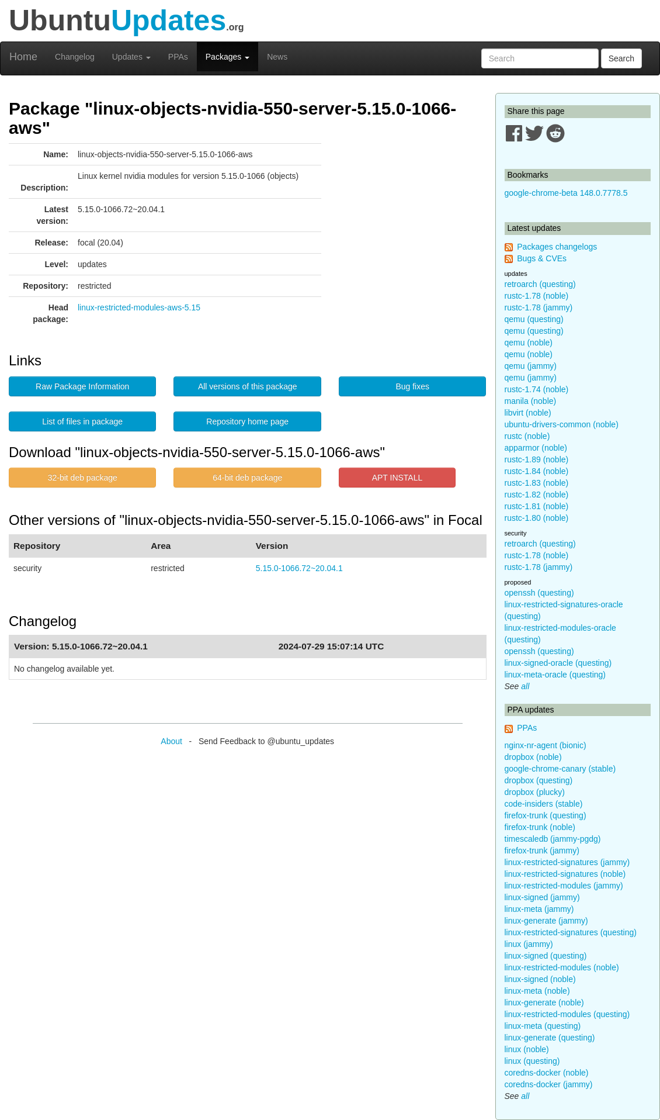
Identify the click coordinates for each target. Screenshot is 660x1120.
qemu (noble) (529, 342)
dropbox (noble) (533, 757)
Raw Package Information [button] (82, 386)
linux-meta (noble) (537, 990)
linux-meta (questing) (543, 1026)
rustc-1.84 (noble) (537, 471)
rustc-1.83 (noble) (537, 483)
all (525, 686)
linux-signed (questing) (546, 955)
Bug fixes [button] (412, 386)
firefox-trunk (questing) (545, 815)
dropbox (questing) (539, 780)
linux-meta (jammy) (539, 909)
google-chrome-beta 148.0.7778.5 (566, 193)
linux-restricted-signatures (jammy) (567, 862)
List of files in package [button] (82, 421)
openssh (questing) (539, 592)
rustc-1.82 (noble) (537, 494)
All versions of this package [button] (247, 386)
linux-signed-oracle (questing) (558, 663)
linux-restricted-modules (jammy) (564, 885)
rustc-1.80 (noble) (537, 518)
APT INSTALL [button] (397, 477)
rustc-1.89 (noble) (537, 459)
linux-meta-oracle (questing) (555, 674)
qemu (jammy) (531, 366)
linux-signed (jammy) (542, 897)
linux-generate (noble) (544, 1002)
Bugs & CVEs (542, 258)
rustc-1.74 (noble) (537, 389)
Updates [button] (131, 56)
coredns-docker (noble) (547, 1072)
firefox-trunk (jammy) (542, 850)
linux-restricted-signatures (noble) (565, 874)
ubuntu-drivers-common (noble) (562, 424)
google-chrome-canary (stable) (560, 768)
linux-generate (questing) (550, 1037)
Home (23, 57)
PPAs (178, 56)
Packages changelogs (557, 246)
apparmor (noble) (536, 447)
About (171, 741)
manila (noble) (531, 401)
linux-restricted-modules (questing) (567, 1014)
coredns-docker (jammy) (549, 1084)
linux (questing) (532, 1061)
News (277, 56)
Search (621, 58)
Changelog (75, 56)
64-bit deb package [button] (247, 477)
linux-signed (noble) (540, 979)
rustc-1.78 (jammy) (539, 307)
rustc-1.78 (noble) (537, 295)
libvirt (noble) (528, 412)
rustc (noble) (527, 436)
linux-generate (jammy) (546, 920)
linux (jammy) (529, 944)
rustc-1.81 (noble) (537, 506)
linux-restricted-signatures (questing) (571, 932)
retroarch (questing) (540, 284)
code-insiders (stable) (544, 803)
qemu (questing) (534, 319)
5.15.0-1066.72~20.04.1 (299, 568)
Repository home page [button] (247, 421)
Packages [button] (227, 56)
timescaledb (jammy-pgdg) (553, 839)
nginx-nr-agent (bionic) (545, 745)
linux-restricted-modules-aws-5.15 (139, 307)
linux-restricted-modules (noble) (562, 967)
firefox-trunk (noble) (540, 827)
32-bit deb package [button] (82, 477)
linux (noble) (527, 1049)
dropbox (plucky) (535, 792)
